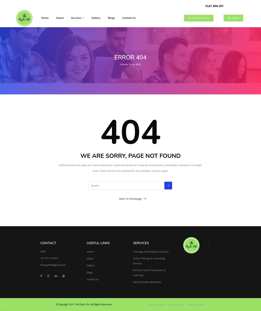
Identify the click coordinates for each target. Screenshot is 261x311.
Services (77, 18)
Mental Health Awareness (147, 282)
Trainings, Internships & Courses (151, 251)
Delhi (43, 251)
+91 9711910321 (49, 258)
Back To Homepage (130, 198)
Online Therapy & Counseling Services (149, 261)
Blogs (111, 18)
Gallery (95, 18)
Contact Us (129, 18)
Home (45, 18)
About (60, 18)
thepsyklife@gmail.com (53, 264)
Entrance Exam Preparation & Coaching (149, 273)
